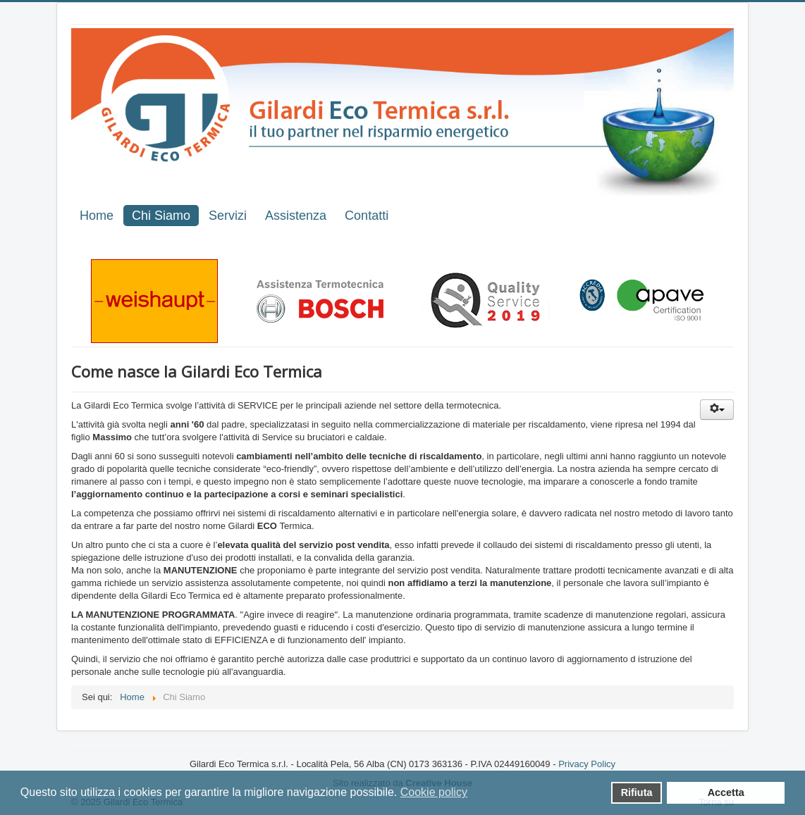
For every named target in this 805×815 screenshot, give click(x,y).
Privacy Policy (586, 764)
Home (96, 216)
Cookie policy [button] (433, 792)
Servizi (228, 216)
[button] (477, 794)
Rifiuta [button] (637, 792)
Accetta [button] (726, 792)
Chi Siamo (161, 216)
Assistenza (295, 216)
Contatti (366, 216)
